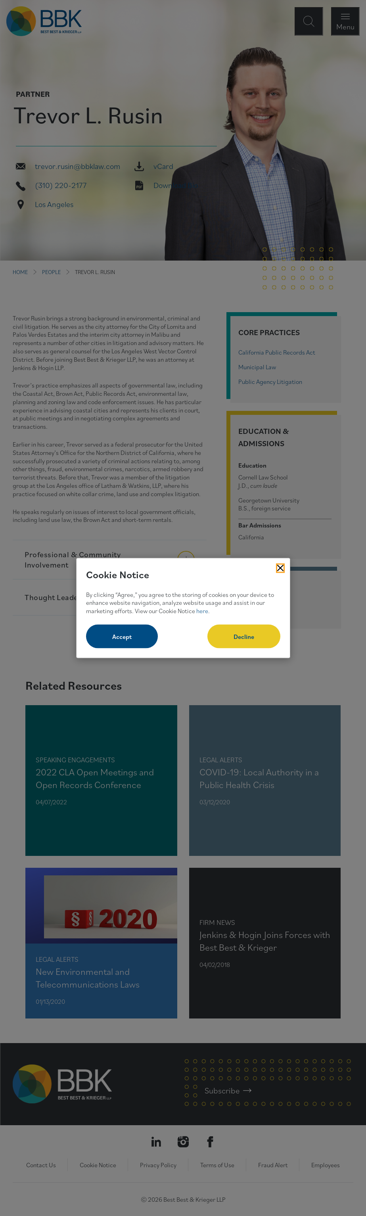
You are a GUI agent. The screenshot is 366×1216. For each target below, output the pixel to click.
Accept (122, 636)
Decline (244, 636)
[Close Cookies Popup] (280, 568)
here (202, 611)
